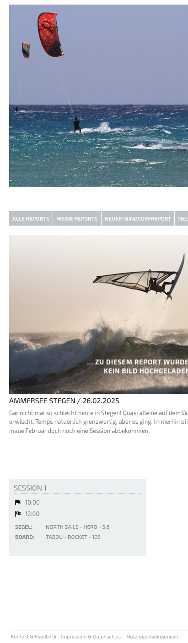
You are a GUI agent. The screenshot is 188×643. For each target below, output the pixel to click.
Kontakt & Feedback (34, 636)
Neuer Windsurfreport (138, 218)
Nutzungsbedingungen (152, 636)
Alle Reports (30, 218)
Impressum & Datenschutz (91, 636)
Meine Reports (76, 218)
